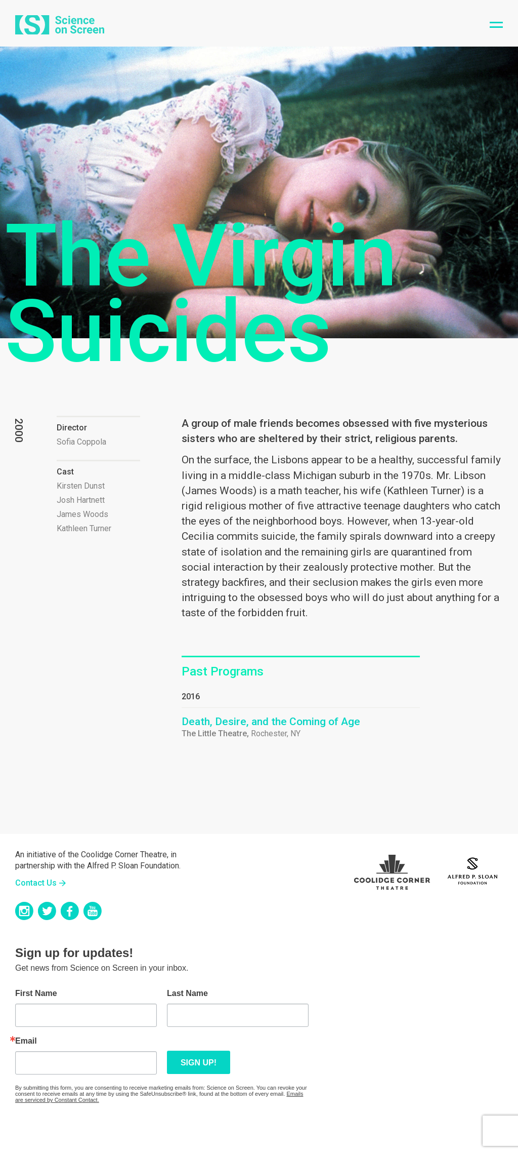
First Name (36, 993)
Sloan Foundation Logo (472, 869)
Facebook (70, 911)
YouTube (92, 911)
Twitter (47, 911)
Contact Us (36, 883)
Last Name (187, 993)
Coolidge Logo (392, 869)
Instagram (24, 911)
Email (26, 1041)
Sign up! (199, 1062)
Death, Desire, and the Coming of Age (271, 721)
